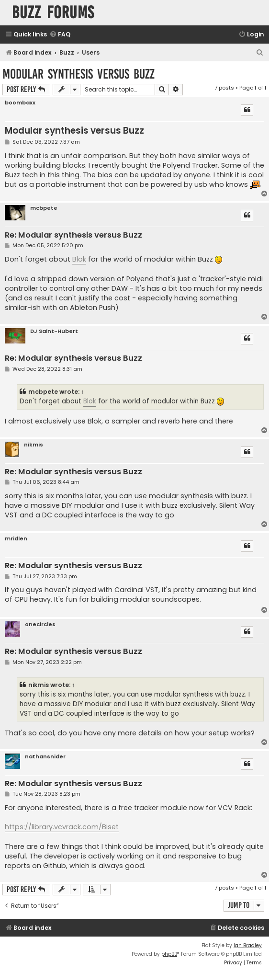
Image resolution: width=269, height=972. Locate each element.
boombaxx (20, 103)
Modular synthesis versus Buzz (78, 74)
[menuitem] (59, 34)
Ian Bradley (248, 945)
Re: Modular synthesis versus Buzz (73, 235)
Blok (79, 259)
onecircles (40, 624)
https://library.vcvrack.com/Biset (62, 827)
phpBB (169, 954)
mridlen (16, 539)
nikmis (33, 445)
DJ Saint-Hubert (54, 331)
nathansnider (45, 757)
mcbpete (43, 208)
